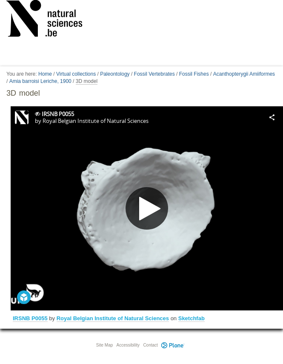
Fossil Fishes (194, 74)
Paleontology (114, 74)
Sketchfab (191, 318)
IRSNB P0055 (30, 318)
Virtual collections (76, 74)
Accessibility (128, 345)
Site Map (104, 345)
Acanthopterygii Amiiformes (244, 74)
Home (45, 74)
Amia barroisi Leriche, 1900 (40, 81)
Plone (173, 345)
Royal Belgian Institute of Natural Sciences (113, 318)
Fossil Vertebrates (154, 74)
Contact (150, 345)
